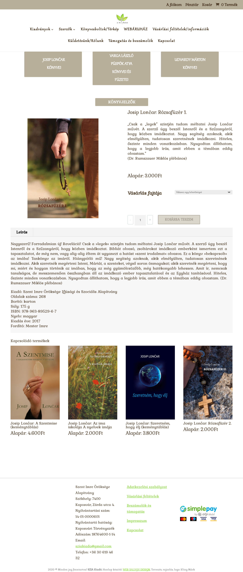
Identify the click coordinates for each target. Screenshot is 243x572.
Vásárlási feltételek (143, 496)
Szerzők (65, 30)
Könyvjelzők (121, 102)
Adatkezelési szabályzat (147, 487)
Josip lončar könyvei (54, 64)
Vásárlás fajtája (145, 193)
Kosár (207, 5)
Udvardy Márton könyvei (189, 64)
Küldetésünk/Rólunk (86, 41)
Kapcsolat (166, 41)
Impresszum (137, 521)
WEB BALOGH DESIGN (136, 569)
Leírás (21, 232)
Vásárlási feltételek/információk (181, 30)
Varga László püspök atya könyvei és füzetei (121, 68)
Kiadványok (40, 30)
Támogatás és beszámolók (130, 41)
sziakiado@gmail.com (93, 546)
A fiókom (174, 5)
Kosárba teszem (179, 219)
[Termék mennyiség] (140, 220)
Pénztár (191, 5)
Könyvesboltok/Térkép (100, 30)
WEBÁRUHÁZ (136, 30)
